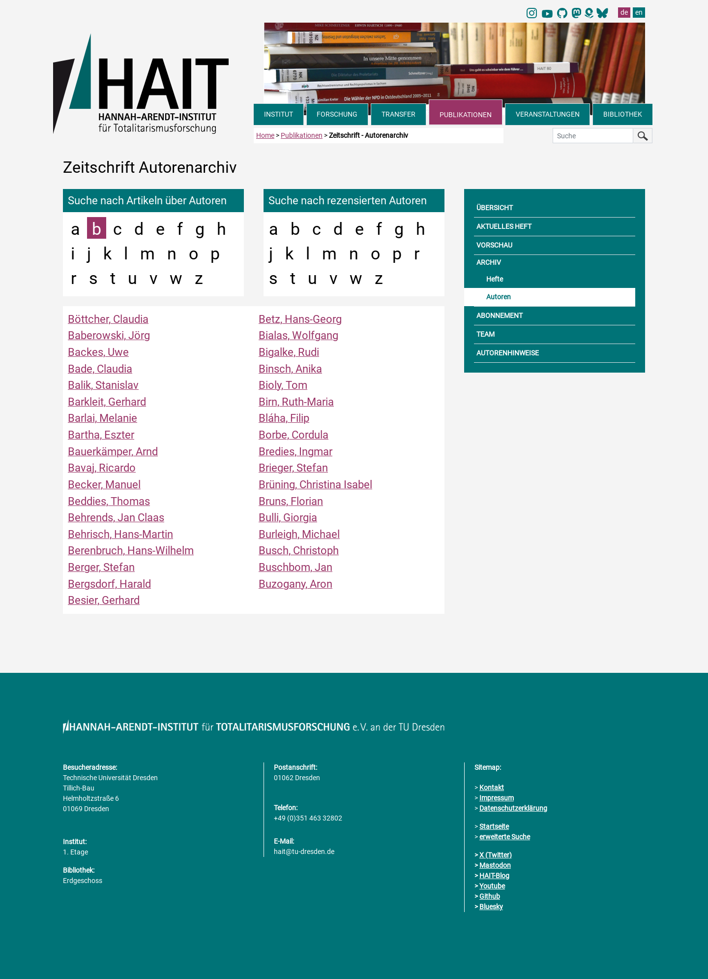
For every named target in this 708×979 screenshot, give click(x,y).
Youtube (492, 886)
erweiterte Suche (504, 837)
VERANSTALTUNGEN (548, 114)
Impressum (496, 798)
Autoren (498, 297)
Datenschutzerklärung (513, 808)
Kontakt (491, 787)
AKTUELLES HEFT (503, 226)
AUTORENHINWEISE (507, 353)
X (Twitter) (495, 855)
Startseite (494, 826)
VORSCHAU (494, 245)
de (624, 12)
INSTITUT (278, 114)
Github (489, 896)
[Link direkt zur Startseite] (153, 83)
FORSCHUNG (337, 114)
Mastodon (495, 865)
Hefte (494, 279)
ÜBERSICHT (494, 208)
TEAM (485, 334)
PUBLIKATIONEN (466, 115)
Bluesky (491, 907)
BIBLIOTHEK (622, 114)
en (639, 12)
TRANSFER (398, 114)
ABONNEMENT (499, 315)
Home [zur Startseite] (265, 135)
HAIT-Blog (494, 876)
